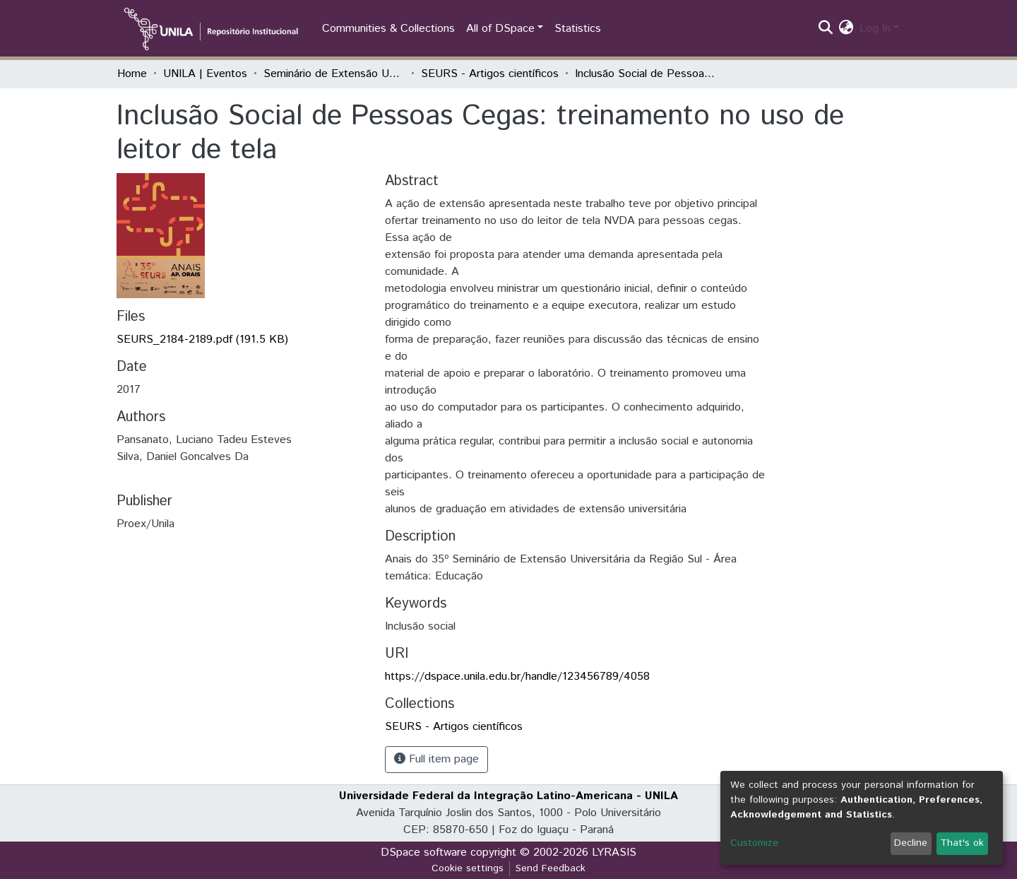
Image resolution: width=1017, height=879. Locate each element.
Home (132, 74)
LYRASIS (614, 852)
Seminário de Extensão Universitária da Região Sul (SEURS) (334, 74)
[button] (846, 28)
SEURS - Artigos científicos (490, 74)
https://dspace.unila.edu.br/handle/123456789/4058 (517, 676)
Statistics (577, 28)
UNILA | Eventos (205, 74)
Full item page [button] (436, 759)
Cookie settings (468, 868)
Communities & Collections (388, 28)
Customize (754, 843)
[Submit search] (826, 28)
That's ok (962, 843)
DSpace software (424, 852)
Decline (910, 843)
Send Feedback (550, 868)
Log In (875, 28)
